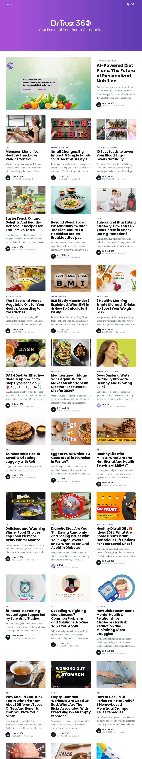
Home (9, 4)
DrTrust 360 (108, 103)
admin (105, 404)
